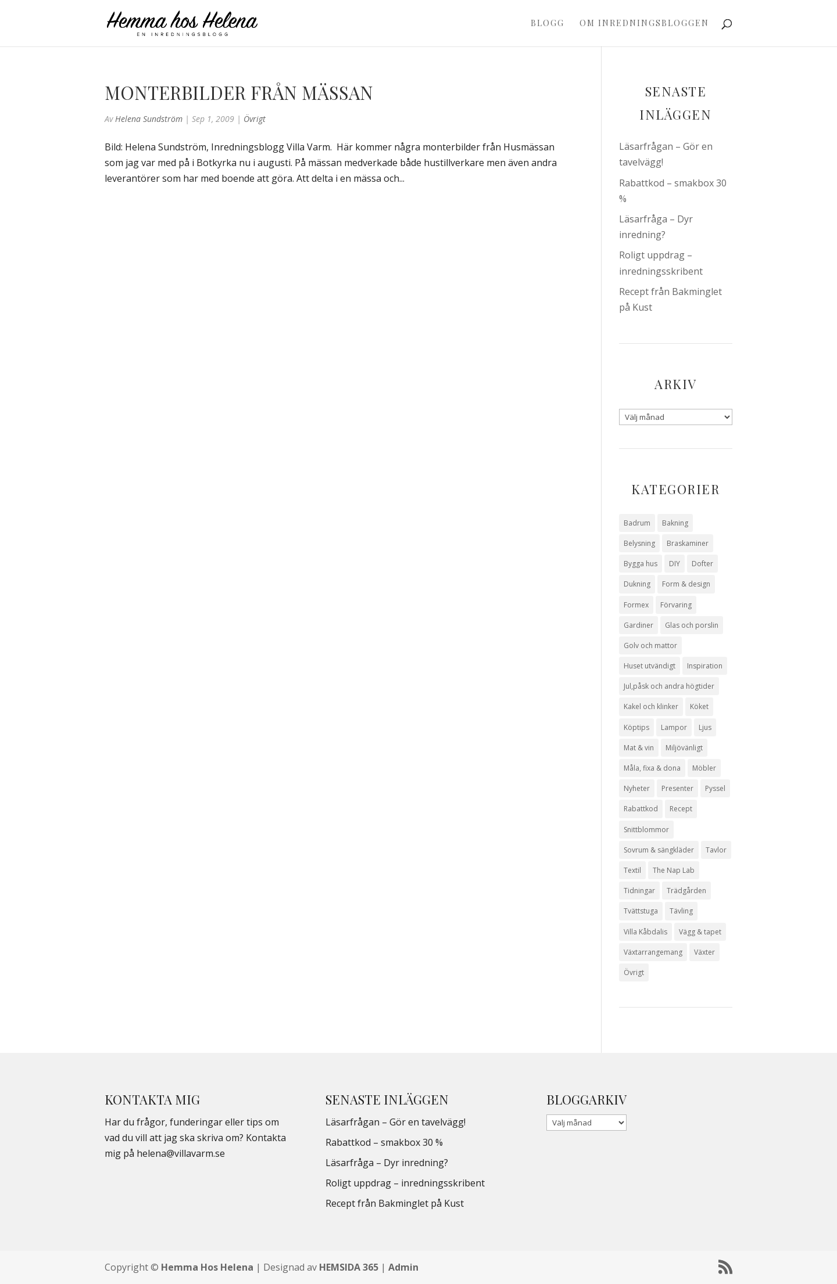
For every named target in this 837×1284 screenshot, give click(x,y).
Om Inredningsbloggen (644, 23)
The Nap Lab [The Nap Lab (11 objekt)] (674, 870)
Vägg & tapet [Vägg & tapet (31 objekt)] (700, 932)
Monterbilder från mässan (239, 92)
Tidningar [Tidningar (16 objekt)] (639, 890)
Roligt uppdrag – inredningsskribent (405, 1183)
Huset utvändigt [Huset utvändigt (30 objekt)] (649, 666)
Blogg (547, 23)
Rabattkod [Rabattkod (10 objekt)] (641, 809)
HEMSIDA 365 (348, 1267)
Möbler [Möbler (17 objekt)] (704, 768)
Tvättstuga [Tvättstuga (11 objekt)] (641, 911)
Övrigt (255, 118)
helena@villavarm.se (181, 1153)
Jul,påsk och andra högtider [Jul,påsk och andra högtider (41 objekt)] (669, 686)
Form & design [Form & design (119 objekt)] (686, 584)
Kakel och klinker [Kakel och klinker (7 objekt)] (651, 706)
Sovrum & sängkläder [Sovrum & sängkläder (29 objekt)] (659, 850)
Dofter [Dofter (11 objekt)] (702, 564)
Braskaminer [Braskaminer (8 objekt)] (688, 543)
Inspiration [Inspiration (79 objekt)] (704, 666)
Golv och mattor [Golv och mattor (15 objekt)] (650, 645)
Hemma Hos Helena (207, 1267)
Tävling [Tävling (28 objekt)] (681, 911)
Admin (403, 1267)
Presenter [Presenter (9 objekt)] (677, 788)
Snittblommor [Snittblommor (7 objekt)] (646, 830)
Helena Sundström (149, 118)
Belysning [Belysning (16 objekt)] (639, 543)
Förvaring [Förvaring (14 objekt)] (676, 605)
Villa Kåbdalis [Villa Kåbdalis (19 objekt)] (645, 932)
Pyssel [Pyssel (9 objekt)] (715, 788)
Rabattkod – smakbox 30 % (384, 1142)
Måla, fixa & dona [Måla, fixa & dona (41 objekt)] (652, 768)
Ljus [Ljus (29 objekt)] (705, 727)
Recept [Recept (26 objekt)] (681, 809)
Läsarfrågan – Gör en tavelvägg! (396, 1122)
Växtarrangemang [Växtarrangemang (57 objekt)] (653, 952)
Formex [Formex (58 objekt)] (636, 605)
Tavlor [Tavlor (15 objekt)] (716, 850)
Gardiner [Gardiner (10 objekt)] (638, 625)
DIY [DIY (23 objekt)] (674, 564)
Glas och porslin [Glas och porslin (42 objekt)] (691, 625)
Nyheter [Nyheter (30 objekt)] (637, 788)
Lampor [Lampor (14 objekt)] (674, 727)
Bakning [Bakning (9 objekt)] (675, 523)
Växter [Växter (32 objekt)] (704, 952)
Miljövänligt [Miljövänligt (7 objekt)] (684, 748)
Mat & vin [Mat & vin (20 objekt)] (639, 748)
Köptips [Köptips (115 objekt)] (636, 727)
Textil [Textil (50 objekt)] (632, 870)
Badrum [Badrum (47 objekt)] (637, 523)
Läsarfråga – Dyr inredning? (387, 1162)
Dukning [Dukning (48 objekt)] (637, 584)
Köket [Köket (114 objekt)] (699, 706)
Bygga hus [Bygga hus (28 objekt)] (640, 564)
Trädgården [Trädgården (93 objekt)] (686, 890)
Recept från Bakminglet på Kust (395, 1203)
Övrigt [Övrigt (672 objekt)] (634, 972)
